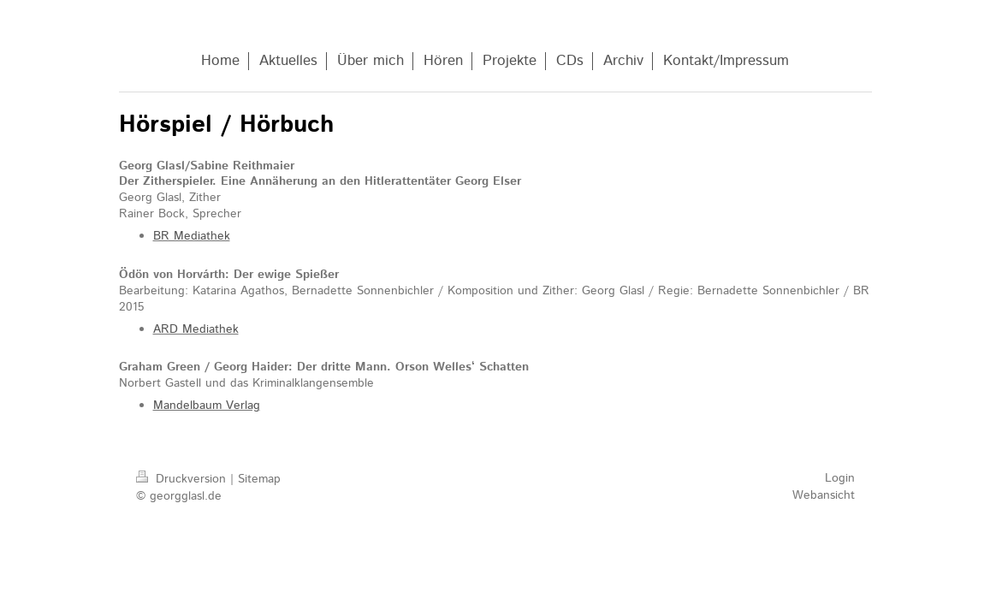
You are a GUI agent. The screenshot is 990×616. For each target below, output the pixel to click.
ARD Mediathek (196, 329)
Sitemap (259, 479)
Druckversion (183, 479)
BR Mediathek (191, 236)
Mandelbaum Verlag (206, 405)
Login (840, 478)
